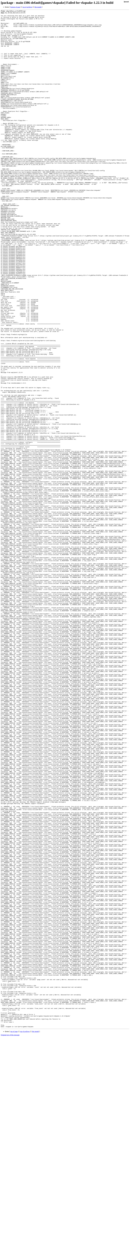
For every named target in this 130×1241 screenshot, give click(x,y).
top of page (14, 1234)
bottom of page (15, 7)
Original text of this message (10, 1237)
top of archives (27, 7)
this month (38, 7)
